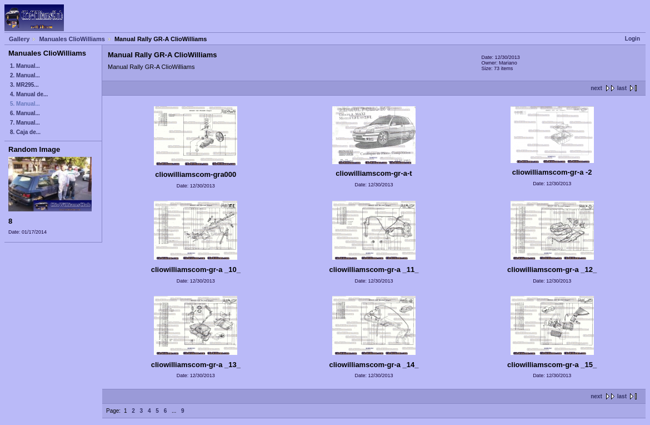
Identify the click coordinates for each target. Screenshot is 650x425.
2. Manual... (25, 75)
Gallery (19, 39)
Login (632, 39)
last (622, 88)
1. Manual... (25, 66)
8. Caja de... (25, 132)
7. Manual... (25, 123)
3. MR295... (24, 85)
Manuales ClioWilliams (72, 39)
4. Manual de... (29, 94)
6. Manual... (25, 113)
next (596, 88)
